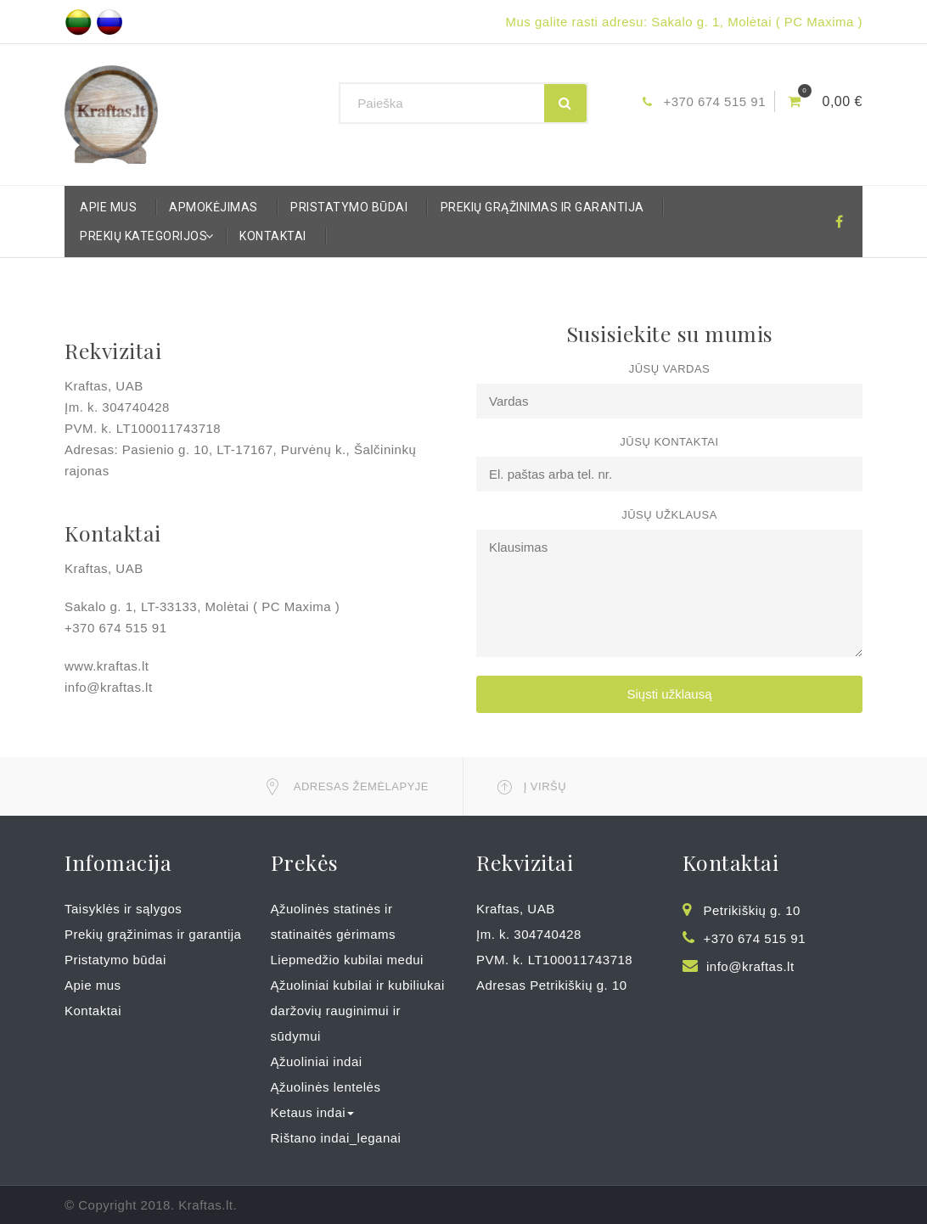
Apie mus (108, 207)
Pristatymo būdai (348, 207)
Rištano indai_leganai (336, 1138)
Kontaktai (272, 236)
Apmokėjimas (213, 207)
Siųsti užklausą (668, 694)
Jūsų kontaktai (669, 441)
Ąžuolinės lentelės (326, 1087)
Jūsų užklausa (669, 514)
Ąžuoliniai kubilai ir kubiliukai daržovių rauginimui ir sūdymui (358, 1010)
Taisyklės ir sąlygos (123, 908)
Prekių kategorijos (148, 236)
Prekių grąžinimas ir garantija (542, 207)
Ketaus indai (313, 1112)
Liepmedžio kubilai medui (347, 959)
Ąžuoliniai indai (316, 1061)
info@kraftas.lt (750, 966)
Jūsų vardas (670, 368)
